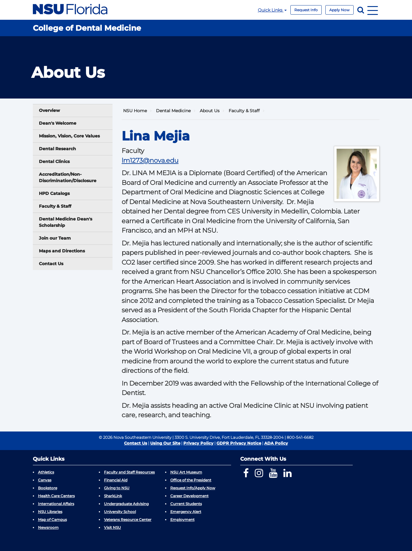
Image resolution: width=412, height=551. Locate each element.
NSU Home (135, 110)
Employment (182, 519)
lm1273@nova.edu (150, 160)
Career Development (189, 496)
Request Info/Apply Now (192, 488)
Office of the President (190, 480)
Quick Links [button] (272, 10)
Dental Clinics (54, 161)
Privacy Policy (198, 443)
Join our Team (55, 238)
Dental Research (57, 148)
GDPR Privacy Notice (238, 443)
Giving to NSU (117, 488)
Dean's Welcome (57, 123)
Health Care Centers (56, 496)
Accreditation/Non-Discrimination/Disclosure (67, 177)
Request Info (306, 10)
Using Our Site (165, 443)
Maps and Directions (62, 251)
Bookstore (47, 488)
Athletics (46, 472)
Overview (49, 110)
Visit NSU (112, 527)
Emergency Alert (185, 511)
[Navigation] (372, 10)
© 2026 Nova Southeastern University (135, 437)
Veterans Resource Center (127, 519)
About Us (210, 110)
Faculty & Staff (55, 206)
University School (120, 511)
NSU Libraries (50, 511)
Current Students (186, 503)
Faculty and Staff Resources (129, 472)
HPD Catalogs (54, 193)
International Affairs (56, 503)
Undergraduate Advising (126, 503)
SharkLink (113, 496)
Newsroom (48, 527)
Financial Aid (115, 480)
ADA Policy (276, 443)
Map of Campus (52, 519)
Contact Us (51, 263)
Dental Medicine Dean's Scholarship (65, 222)
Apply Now (339, 10)
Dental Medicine (173, 110)
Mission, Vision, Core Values (69, 136)
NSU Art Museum (186, 472)
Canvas (44, 480)
